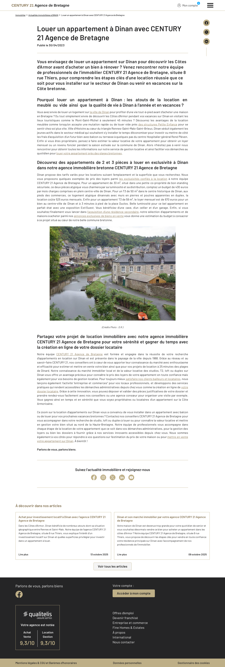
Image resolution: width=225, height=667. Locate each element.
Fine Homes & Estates (128, 627)
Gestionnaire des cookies (194, 662)
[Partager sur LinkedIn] (206, 41)
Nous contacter (124, 642)
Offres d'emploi (123, 613)
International (122, 637)
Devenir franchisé (125, 618)
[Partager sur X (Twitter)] (206, 32)
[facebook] (19, 594)
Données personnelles (127, 662)
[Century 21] (40, 5)
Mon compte (187, 5)
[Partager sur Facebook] (206, 23)
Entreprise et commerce (130, 623)
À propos (119, 632)
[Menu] (210, 5)
